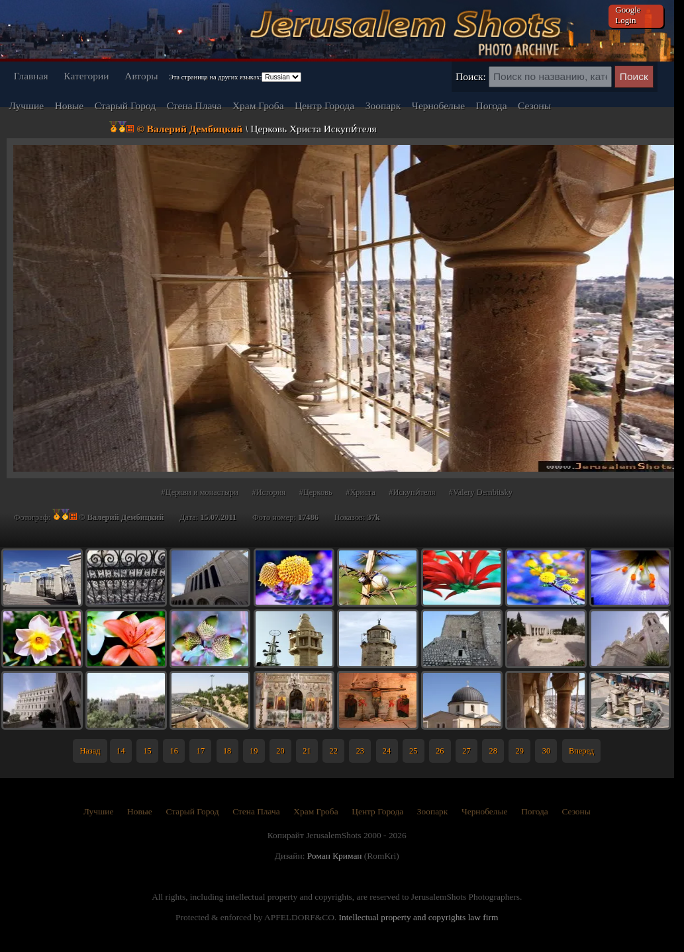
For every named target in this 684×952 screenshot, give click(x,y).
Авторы (141, 75)
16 (174, 751)
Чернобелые (438, 105)
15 (147, 751)
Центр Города (324, 105)
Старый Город (125, 105)
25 (413, 751)
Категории (86, 75)
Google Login (627, 15)
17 (201, 751)
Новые (69, 105)
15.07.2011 (218, 517)
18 (227, 751)
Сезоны (534, 105)
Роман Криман (334, 856)
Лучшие (26, 105)
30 (546, 751)
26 (440, 751)
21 (307, 751)
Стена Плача (194, 105)
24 (387, 751)
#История (268, 492)
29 (520, 751)
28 (493, 751)
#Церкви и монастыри (200, 492)
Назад (89, 751)
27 (466, 751)
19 (254, 751)
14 (120, 751)
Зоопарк (383, 105)
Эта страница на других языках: (215, 77)
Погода (491, 105)
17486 (308, 517)
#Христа (360, 492)
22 (334, 751)
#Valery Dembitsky (481, 492)
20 (280, 751)
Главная (31, 75)
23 (360, 751)
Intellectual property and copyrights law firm (419, 917)
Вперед (581, 751)
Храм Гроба (258, 105)
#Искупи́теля (412, 492)
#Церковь (315, 492)
